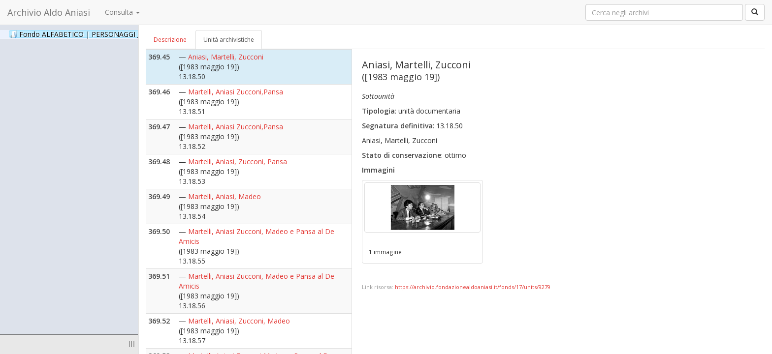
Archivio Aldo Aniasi (48, 12)
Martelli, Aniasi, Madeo (224, 196)
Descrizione (170, 39)
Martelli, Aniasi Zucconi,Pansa (235, 91)
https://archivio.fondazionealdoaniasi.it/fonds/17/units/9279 (472, 287)
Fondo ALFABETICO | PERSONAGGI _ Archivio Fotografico (119, 34)
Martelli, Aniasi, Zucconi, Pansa (237, 161)
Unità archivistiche (228, 39)
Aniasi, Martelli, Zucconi (225, 56)
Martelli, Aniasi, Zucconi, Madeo (239, 320)
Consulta (122, 12)
